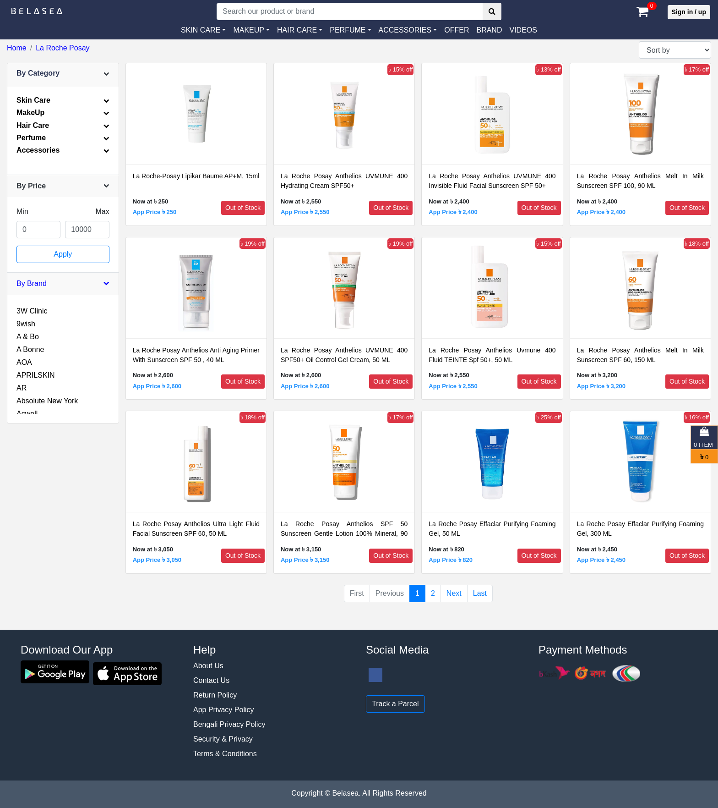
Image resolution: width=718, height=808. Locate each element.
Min (22, 211)
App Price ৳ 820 (451, 559)
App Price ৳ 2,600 (157, 386)
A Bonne (30, 349)
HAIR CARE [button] (297, 30)
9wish (25, 324)
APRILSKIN (35, 375)
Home (17, 48)
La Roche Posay (62, 48)
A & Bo (27, 337)
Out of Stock (243, 207)
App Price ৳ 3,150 (305, 559)
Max (102, 211)
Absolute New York (47, 401)
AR (21, 388)
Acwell (27, 414)
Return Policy (215, 695)
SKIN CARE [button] (200, 30)
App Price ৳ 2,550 (305, 212)
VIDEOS (523, 30)
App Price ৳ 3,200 (601, 386)
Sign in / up (689, 12)
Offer (456, 30)
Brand (489, 30)
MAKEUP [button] (248, 30)
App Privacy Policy (223, 710)
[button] (408, 30)
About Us (208, 666)
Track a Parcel (395, 704)
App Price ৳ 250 (155, 212)
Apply (63, 254)
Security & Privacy (223, 739)
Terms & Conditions (225, 754)
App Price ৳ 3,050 (157, 559)
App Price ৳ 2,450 (601, 559)
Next (454, 593)
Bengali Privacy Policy (229, 724)
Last (480, 593)
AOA (24, 362)
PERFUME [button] (347, 30)
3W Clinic (32, 311)
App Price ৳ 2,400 (453, 212)
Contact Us (211, 680)
